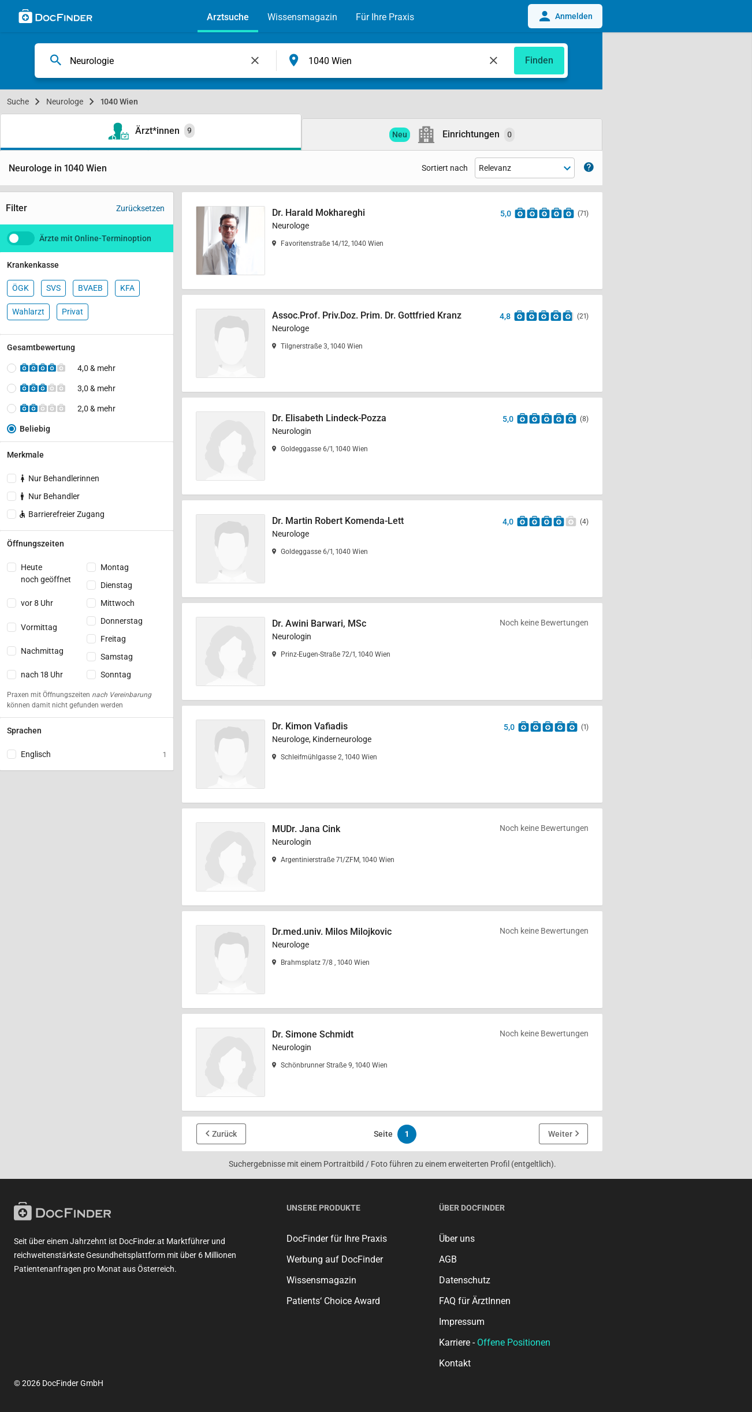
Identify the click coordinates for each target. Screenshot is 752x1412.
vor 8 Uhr (37, 603)
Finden (539, 60)
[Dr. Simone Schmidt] (392, 1062)
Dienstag (116, 585)
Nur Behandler (50, 496)
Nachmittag (42, 651)
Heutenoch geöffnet (46, 573)
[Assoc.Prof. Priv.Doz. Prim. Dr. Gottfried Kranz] (392, 343)
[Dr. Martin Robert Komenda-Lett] (392, 548)
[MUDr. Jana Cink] (392, 857)
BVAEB (90, 288)
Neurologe (64, 101)
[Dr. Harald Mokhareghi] (392, 240)
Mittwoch (117, 603)
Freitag (113, 638)
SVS (53, 288)
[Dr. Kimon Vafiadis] (392, 754)
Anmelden (565, 16)
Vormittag (39, 627)
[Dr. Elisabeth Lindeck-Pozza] (392, 446)
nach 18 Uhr (42, 674)
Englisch (93, 754)
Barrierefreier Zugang (61, 514)
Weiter (560, 1133)
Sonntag (115, 674)
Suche (18, 101)
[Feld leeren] (255, 60)
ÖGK (20, 288)
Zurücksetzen (140, 208)
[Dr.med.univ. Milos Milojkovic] (392, 959)
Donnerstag (121, 621)
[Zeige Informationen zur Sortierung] (589, 168)
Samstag (116, 656)
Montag (114, 567)
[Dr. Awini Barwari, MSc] (392, 651)
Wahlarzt (28, 311)
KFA (127, 288)
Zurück (224, 1133)
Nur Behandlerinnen (60, 478)
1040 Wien (119, 101)
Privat (72, 311)
